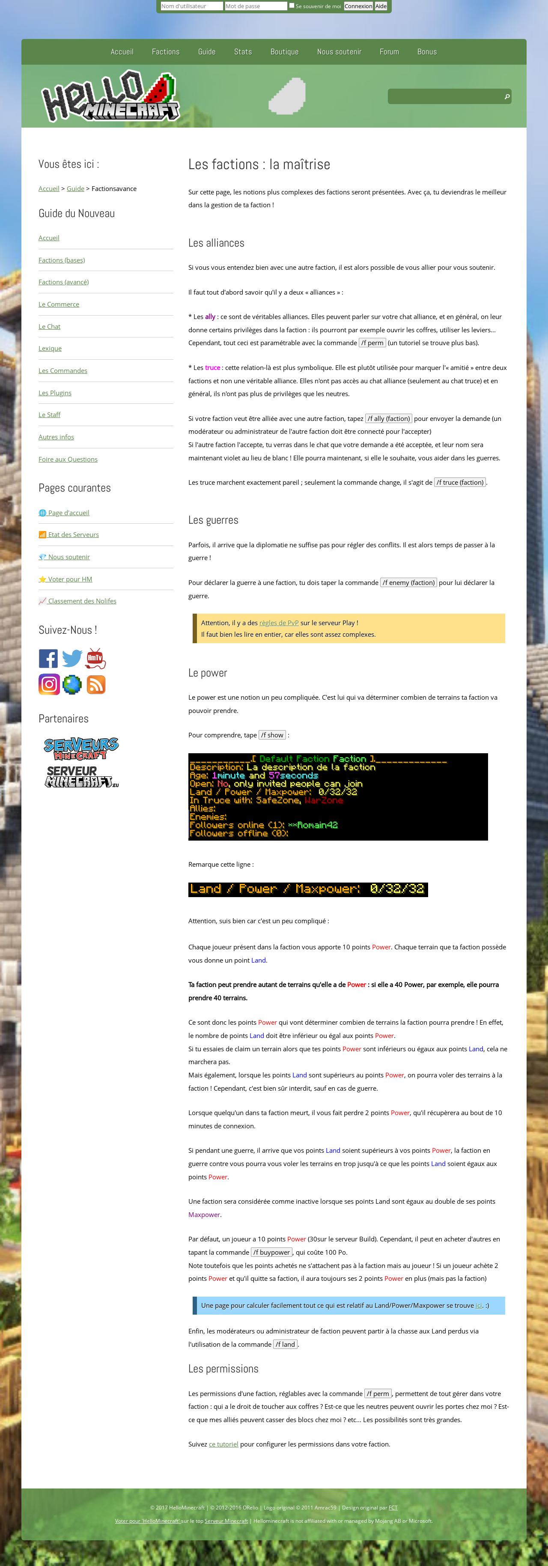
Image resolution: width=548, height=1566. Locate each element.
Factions (166, 51)
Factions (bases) (62, 260)
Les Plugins (55, 392)
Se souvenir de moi (315, 6)
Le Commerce (59, 304)
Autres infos (56, 437)
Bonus (427, 51)
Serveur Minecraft (226, 1520)
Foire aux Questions (68, 459)
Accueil (122, 51)
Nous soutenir (339, 51)
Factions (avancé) (64, 281)
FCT (393, 1507)
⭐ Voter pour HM (65, 579)
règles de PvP (279, 622)
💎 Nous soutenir (64, 556)
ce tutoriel (223, 1444)
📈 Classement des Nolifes (77, 601)
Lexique (50, 348)
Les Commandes (63, 370)
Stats (243, 51)
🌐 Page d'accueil (64, 512)
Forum (389, 51)
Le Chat (49, 326)
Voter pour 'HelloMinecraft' (148, 1520)
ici (479, 1305)
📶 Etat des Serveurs (69, 534)
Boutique (285, 51)
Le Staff (49, 414)
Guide (207, 51)
